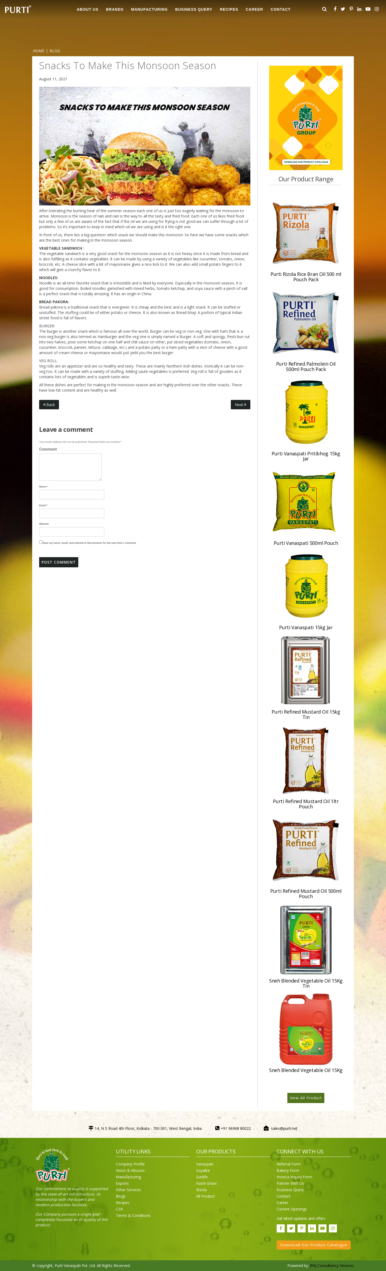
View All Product (306, 1097)
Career (282, 1202)
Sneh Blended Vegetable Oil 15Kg (306, 1070)
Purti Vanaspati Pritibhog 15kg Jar (306, 456)
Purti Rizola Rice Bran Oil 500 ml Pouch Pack (305, 277)
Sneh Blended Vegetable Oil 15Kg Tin (306, 983)
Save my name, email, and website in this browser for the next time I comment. (90, 542)
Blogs (121, 1196)
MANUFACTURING (149, 9)
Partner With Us (290, 1183)
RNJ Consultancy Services (332, 1265)
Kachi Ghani (206, 1183)
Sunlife (202, 1176)
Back (49, 404)
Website (44, 523)
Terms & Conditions (133, 1215)
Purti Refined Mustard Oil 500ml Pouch (306, 893)
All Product (205, 1196)
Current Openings (292, 1209)
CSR (119, 1209)
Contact (283, 1196)
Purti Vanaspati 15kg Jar (305, 627)
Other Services (128, 1189)
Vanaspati (204, 1164)
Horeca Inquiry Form (294, 1176)
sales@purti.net (284, 1128)
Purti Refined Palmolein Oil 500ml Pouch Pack (306, 366)
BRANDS (115, 9)
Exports (122, 1183)
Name (43, 486)
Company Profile (130, 1164)
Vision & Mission (130, 1170)
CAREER (254, 9)
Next (240, 404)
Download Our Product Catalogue (313, 1244)
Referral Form (289, 1164)
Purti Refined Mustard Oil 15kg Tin (306, 714)
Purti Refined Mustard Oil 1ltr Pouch (306, 804)
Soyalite (203, 1170)
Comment (48, 449)
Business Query (194, 9)
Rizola (201, 1189)
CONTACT (281, 9)
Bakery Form (288, 1170)
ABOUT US (87, 9)
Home (38, 50)
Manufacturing (128, 1176)
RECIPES (229, 9)
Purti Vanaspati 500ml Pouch (306, 543)
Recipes (122, 1202)
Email (43, 505)
